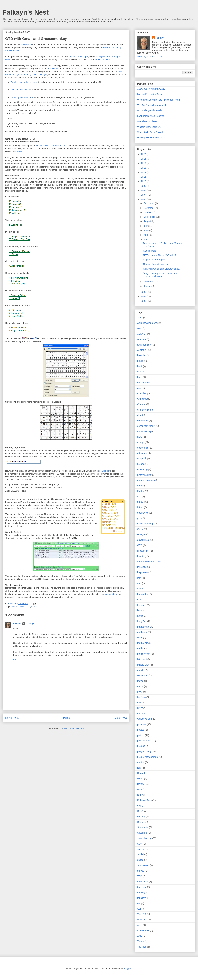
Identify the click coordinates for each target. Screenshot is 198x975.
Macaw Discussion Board (150, 94)
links (139, 610)
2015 (144, 158)
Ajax (139, 328)
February (148, 281)
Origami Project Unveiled (156, 264)
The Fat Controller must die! (151, 105)
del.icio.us (104, 471)
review (140, 784)
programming (144, 751)
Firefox (14, 607)
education (142, 453)
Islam (140, 588)
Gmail (21, 607)
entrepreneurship (146, 480)
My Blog (141, 697)
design (140, 442)
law (139, 599)
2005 (144, 292)
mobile (140, 670)
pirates (140, 729)
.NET (140, 317)
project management (147, 757)
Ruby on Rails (144, 800)
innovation (142, 567)
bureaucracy (143, 382)
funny (140, 502)
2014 (144, 163)
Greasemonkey (102, 59)
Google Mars (149, 250)
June (146, 230)
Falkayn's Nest (26, 12)
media (140, 648)
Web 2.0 (141, 914)
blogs (140, 361)
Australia (141, 350)
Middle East (143, 664)
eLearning (142, 469)
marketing (142, 632)
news (140, 702)
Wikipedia (142, 919)
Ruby (140, 795)
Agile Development (147, 323)
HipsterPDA (26, 44)
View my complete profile (150, 56)
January (148, 286)
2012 (144, 172)
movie (140, 681)
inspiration (142, 572)
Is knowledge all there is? (150, 110)
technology (142, 881)
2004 (144, 296)
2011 (144, 176)
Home (66, 717)
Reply (16, 659)
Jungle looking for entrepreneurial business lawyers (160, 274)
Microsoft (142, 659)
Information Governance (149, 561)
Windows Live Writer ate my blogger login (158, 99)
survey (140, 870)
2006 (144, 199)
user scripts (53, 68)
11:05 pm (30, 623)
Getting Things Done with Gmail (52, 145)
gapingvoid (142, 512)
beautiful (141, 355)
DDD (139, 436)
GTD (19, 152)
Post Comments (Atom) (72, 728)
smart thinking (144, 838)
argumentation (144, 344)
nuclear (141, 713)
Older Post (121, 717)
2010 (144, 181)
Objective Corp (145, 718)
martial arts (143, 643)
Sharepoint (142, 827)
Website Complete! (147, 121)
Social (140, 854)
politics (140, 735)
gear (139, 518)
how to (34, 607)
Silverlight (142, 832)
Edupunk (141, 458)
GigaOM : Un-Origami (154, 259)
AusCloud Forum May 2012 (151, 88)
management (144, 626)
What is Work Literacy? (149, 127)
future (140, 507)
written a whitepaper (78, 56)
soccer (140, 849)
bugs (139, 377)
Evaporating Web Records (150, 116)
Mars (139, 637)
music (140, 686)
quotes (140, 762)
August (147, 221)
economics (142, 447)
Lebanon (141, 605)
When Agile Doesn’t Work (150, 132)
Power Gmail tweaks (20, 89)
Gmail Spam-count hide (22, 97)
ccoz (139, 388)
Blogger (127, 968)
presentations (144, 740)
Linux (140, 615)
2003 (144, 301)
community (142, 420)
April (146, 235)
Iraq (139, 583)
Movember (142, 675)
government (143, 540)
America (141, 339)
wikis (139, 925)
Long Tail (142, 621)
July (146, 226)
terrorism (141, 887)
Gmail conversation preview (24, 82)
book (139, 366)
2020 (144, 154)
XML (139, 935)
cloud (140, 415)
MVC (139, 692)
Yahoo (140, 941)
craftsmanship (144, 431)
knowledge (142, 594)
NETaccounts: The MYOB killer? (159, 255)
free (139, 496)
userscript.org (110, 594)
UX (138, 903)
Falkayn (17, 623)
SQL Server (143, 865)
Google (141, 534)
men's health (143, 653)
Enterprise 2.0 (144, 475)
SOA (139, 843)
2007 (144, 195)
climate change (145, 409)
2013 (144, 167)
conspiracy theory (146, 426)
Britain (140, 371)
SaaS (140, 811)
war (139, 908)
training (141, 892)
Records (141, 773)
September (149, 217)
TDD (139, 876)
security (141, 816)
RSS (139, 789)
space (140, 860)
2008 (144, 190)
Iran (139, 578)
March (147, 239)
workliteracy (143, 930)
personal (141, 724)
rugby (140, 805)
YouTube (141, 946)
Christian (141, 393)
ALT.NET (141, 333)
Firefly (140, 485)
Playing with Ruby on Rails (151, 137)
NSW (140, 708)
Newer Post (12, 717)
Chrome (141, 404)
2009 (144, 186)
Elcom (140, 464)
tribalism (141, 898)
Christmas (142, 398)
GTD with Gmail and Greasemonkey (161, 268)
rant (139, 767)
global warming (145, 523)
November (149, 208)
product (141, 746)
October (148, 212)
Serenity (141, 822)
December (149, 203)
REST (140, 778)
